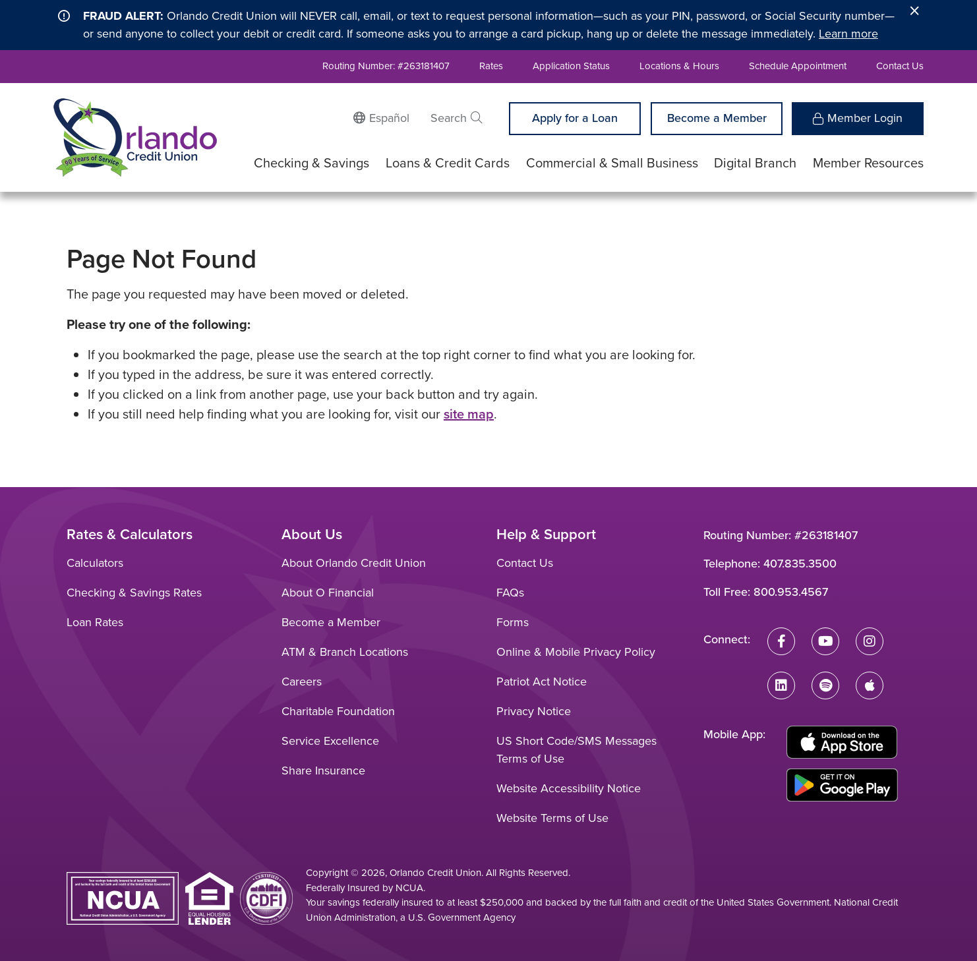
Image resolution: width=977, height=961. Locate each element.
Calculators (95, 562)
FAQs (510, 592)
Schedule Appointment (797, 66)
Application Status (571, 66)
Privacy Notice (533, 711)
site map (469, 414)
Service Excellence (330, 740)
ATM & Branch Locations (344, 651)
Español (389, 118)
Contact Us (900, 66)
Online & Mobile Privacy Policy (575, 651)
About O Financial (327, 592)
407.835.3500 (800, 563)
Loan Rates (95, 622)
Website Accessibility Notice (568, 788)
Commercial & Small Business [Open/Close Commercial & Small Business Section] (612, 163)
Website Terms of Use (552, 818)
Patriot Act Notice (541, 681)
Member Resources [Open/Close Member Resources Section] (868, 163)
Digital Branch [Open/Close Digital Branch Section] (755, 163)
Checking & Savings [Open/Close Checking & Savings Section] (311, 163)
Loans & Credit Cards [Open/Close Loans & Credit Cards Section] (448, 163)
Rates (491, 66)
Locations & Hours (679, 66)
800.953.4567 (791, 591)
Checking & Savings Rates (134, 592)
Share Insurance (323, 770)
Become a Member (717, 118)
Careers (301, 681)
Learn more (848, 33)
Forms (512, 622)
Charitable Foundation (338, 711)
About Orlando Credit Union (353, 562)
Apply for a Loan (575, 118)
